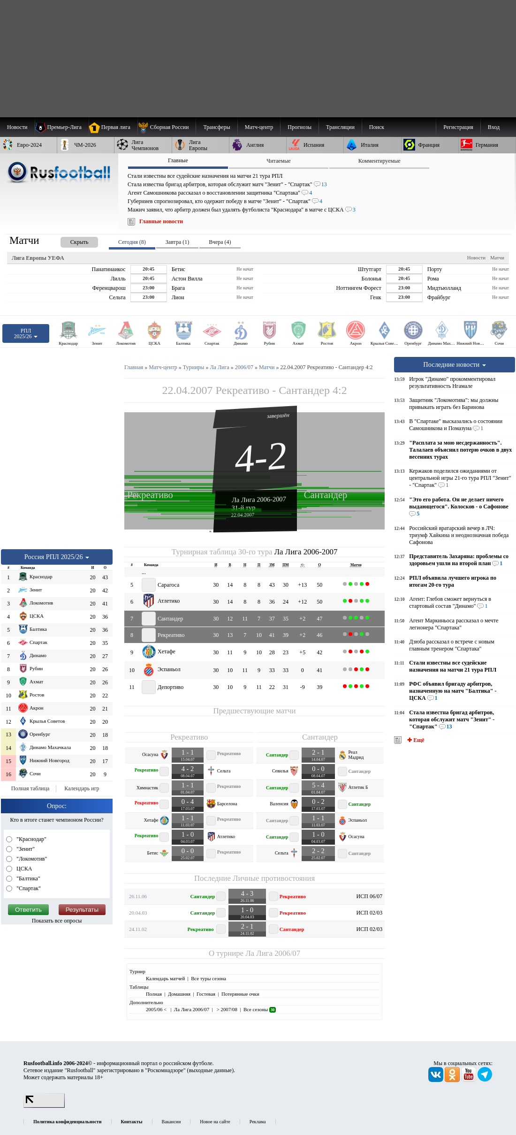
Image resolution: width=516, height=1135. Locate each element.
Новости (476, 257)
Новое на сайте (215, 1121)
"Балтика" (27, 878)
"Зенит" (25, 849)
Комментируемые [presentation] (379, 161)
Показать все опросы (57, 920)
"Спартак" (28, 888)
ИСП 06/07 (370, 896)
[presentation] (70, 240)
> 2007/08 (226, 1009)
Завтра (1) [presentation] (177, 242)
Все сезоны (259, 1009)
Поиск (376, 127)
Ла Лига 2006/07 (272, 953)
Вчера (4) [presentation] (220, 242)
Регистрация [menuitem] (458, 127)
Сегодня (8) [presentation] (132, 242)
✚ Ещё (415, 740)
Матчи (497, 257)
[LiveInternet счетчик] (44, 1106)
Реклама (258, 1121)
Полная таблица (30, 788)
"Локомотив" (31, 858)
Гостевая (206, 994)
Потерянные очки (240, 994)
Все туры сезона (208, 978)
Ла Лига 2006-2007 (259, 499)
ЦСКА (23, 868)
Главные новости (161, 221)
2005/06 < (157, 1009)
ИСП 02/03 (370, 912)
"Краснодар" (30, 839)
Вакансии (171, 1121)
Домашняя (179, 994)
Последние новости (454, 364)
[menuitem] (166, 127)
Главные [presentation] (178, 160)
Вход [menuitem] (494, 127)
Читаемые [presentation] (278, 161)
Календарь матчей (165, 978)
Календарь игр (81, 788)
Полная (154, 994)
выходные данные (210, 1070)
